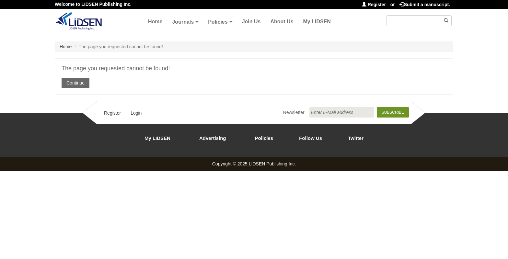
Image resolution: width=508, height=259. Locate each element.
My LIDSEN (317, 21)
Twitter (356, 138)
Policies (217, 22)
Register (374, 4)
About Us (281, 21)
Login (136, 113)
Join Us (251, 21)
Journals (183, 22)
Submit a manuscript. (424, 4)
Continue (75, 82)
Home (155, 21)
